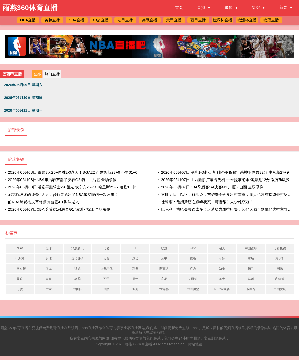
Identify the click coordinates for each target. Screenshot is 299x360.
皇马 (49, 279)
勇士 (135, 279)
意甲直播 (173, 20)
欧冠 (164, 248)
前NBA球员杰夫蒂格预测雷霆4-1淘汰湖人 (43, 202)
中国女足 (280, 289)
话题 (77, 269)
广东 (193, 269)
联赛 (135, 269)
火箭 (106, 258)
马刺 (251, 279)
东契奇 (250, 289)
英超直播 (52, 20)
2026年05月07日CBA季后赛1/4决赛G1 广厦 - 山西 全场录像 (212, 187)
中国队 (77, 289)
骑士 (222, 279)
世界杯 (164, 289)
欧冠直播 (271, 20)
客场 (164, 279)
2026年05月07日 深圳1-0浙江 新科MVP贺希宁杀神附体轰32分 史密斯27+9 (225, 172)
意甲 (164, 258)
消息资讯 (77, 248)
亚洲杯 (19, 258)
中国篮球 (251, 248)
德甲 (251, 269)
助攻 (222, 269)
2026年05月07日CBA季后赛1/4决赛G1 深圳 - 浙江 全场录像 (59, 209)
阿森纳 (164, 269)
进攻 (20, 289)
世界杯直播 (222, 20)
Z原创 (193, 279)
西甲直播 (198, 20)
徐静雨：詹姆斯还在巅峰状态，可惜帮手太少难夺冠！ (207, 202)
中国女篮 (20, 269)
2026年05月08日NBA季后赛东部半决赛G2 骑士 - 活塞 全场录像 (62, 179)
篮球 (49, 248)
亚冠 (135, 289)
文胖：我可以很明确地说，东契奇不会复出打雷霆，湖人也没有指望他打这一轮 (228, 194)
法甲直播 (125, 20)
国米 (280, 269)
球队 (106, 289)
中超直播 (101, 20)
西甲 (106, 279)
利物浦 (279, 279)
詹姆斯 (279, 258)
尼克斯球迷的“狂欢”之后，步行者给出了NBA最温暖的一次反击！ (63, 194)
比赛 (106, 248)
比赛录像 (106, 269)
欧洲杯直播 (247, 20)
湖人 (222, 248)
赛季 (77, 279)
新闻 (283, 7)
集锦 (256, 7)
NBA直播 (28, 20)
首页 (179, 7)
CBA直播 (76, 20)
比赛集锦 (280, 248)
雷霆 (49, 289)
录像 (229, 7)
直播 (201, 7)
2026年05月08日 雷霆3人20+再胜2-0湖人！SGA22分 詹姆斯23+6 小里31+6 (72, 172)
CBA (193, 248)
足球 (49, 258)
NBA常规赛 (222, 289)
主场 (251, 258)
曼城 (49, 269)
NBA (20, 248)
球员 (135, 258)
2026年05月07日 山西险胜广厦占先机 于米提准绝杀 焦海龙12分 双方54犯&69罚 (229, 179)
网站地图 (195, 344)
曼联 (20, 279)
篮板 (193, 258)
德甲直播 (149, 20)
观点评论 (77, 258)
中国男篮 (193, 289)
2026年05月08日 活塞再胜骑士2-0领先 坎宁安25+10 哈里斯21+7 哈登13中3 (72, 187)
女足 (222, 258)
